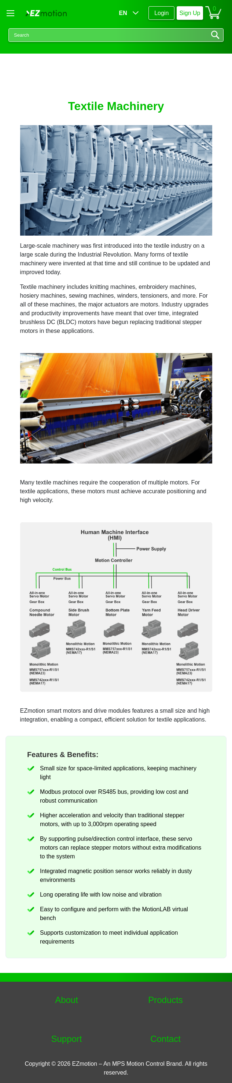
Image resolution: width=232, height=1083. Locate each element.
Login (161, 13)
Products (165, 1000)
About (66, 1000)
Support (66, 1039)
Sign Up (190, 13)
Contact (165, 1039)
